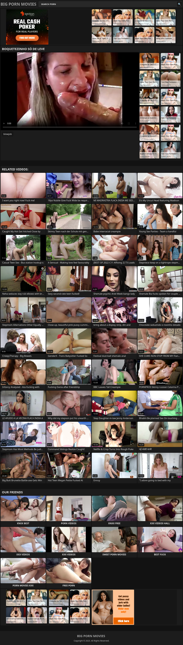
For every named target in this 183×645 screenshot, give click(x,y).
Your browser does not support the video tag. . (70, 91)
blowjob (7, 134)
